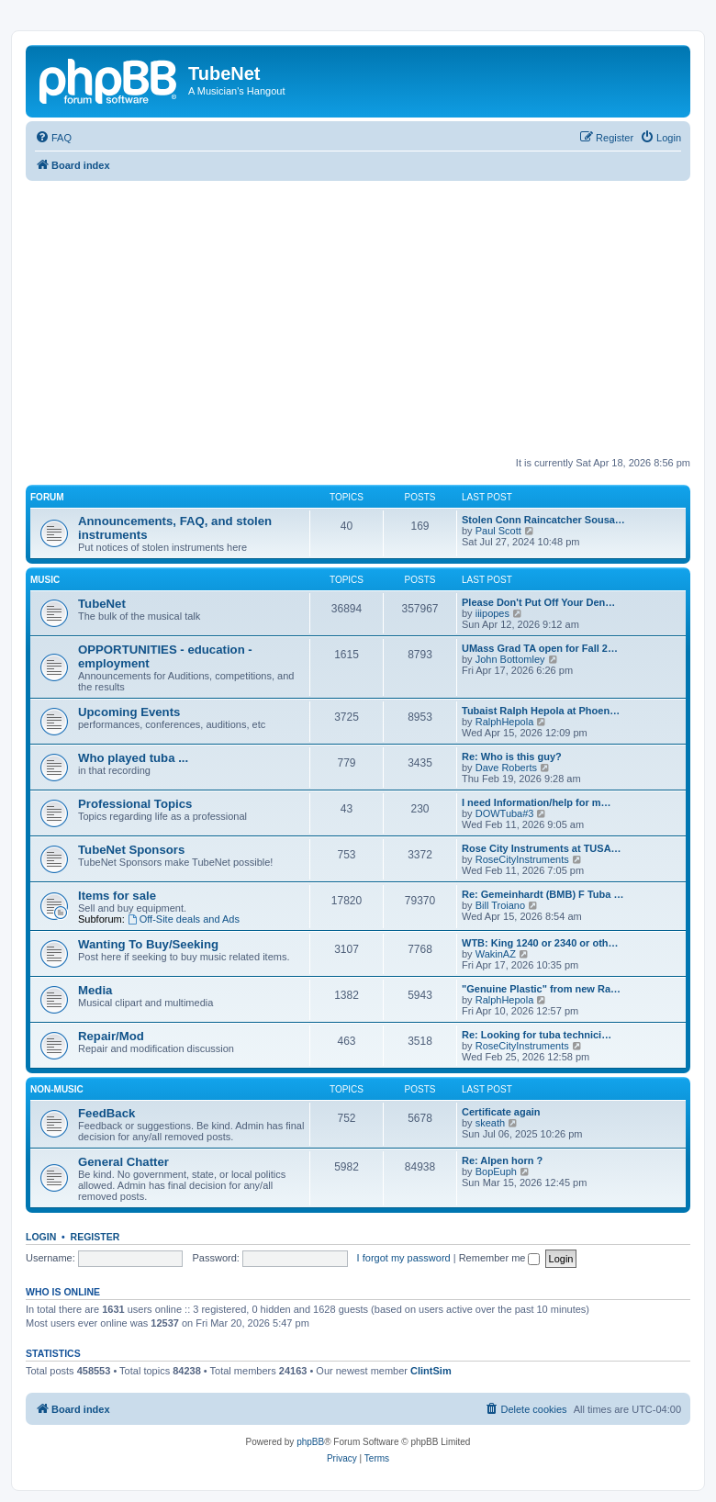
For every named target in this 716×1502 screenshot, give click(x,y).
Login (41, 1236)
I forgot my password (404, 1257)
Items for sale (117, 895)
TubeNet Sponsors (131, 850)
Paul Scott (498, 530)
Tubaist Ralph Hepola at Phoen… (541, 710)
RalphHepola (504, 721)
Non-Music (57, 1089)
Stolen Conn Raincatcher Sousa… (543, 519)
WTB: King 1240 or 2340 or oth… (540, 942)
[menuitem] (53, 138)
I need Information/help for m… (536, 802)
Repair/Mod (111, 1036)
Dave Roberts (506, 767)
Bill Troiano (500, 905)
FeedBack (106, 1113)
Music (45, 580)
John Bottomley (510, 659)
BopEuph (496, 1171)
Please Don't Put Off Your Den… (538, 602)
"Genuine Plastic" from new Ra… (541, 988)
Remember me (500, 1257)
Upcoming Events (129, 712)
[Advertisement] (371, 318)
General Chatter (123, 1162)
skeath (490, 1122)
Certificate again (501, 1111)
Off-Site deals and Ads (184, 919)
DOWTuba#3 (504, 813)
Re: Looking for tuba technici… (536, 1034)
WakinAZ (495, 953)
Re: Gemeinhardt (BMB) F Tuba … (542, 894)
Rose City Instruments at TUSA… (541, 848)
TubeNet (102, 604)
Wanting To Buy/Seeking (148, 944)
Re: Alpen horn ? (502, 1160)
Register (95, 1236)
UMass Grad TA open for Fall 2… (540, 648)
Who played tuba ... (133, 758)
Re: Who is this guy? (512, 756)
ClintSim (431, 1370)
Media (95, 990)
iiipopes (492, 613)
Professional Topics (135, 804)
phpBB (310, 1442)
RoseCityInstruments (522, 859)
